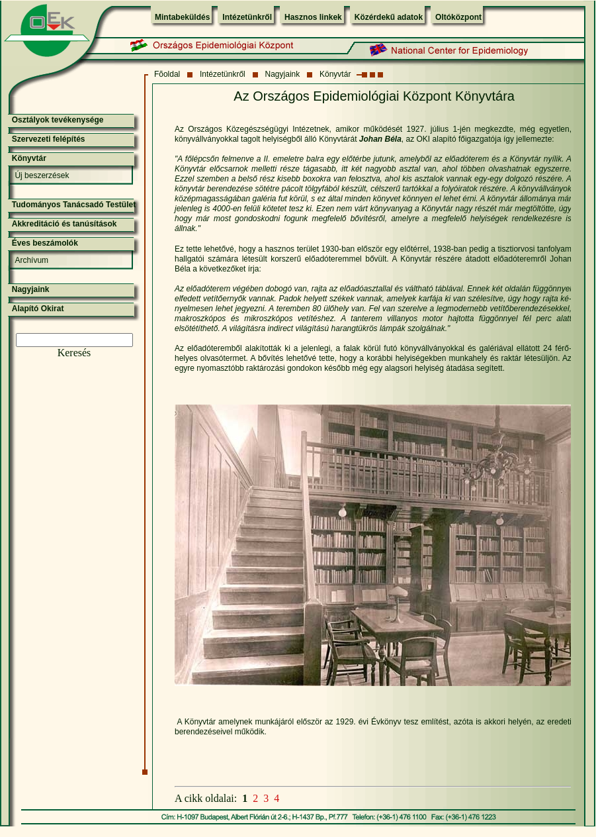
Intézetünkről (247, 17)
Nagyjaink (282, 74)
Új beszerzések (42, 175)
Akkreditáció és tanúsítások (64, 223)
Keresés (74, 352)
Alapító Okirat (38, 308)
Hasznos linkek (313, 17)
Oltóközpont (458, 17)
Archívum (31, 260)
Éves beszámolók (45, 243)
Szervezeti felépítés (48, 139)
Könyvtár (335, 74)
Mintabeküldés (182, 17)
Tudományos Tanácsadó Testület (74, 204)
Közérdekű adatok (389, 17)
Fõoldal (167, 74)
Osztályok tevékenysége (58, 119)
